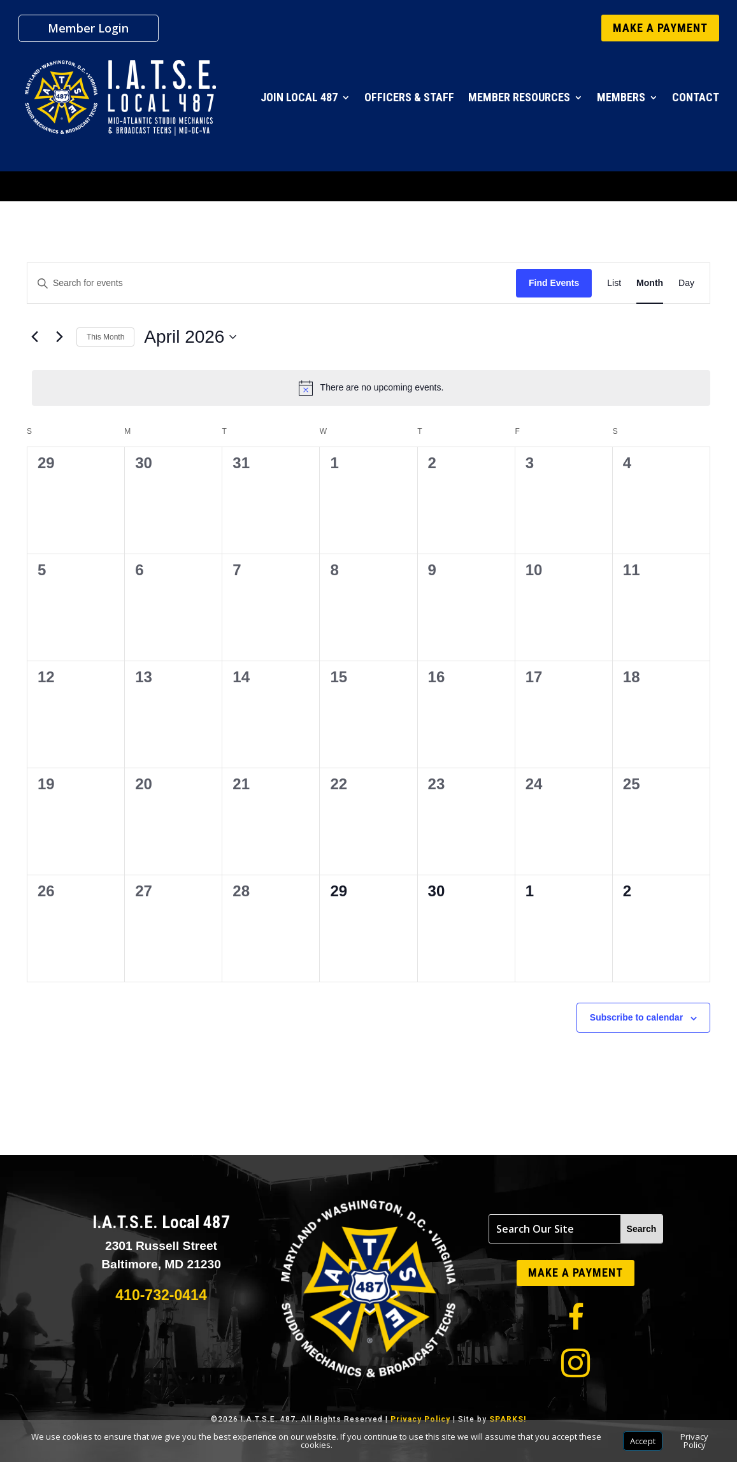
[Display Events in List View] (614, 283)
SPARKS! (507, 1419)
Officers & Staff (409, 97)
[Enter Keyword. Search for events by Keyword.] (271, 283)
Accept (642, 1441)
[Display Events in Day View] (686, 283)
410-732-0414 (160, 1295)
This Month (105, 337)
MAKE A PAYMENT (660, 27)
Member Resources (519, 97)
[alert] (371, 388)
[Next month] (59, 337)
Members (621, 97)
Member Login (88, 30)
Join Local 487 (299, 97)
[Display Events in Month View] (649, 283)
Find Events (554, 283)
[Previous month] (34, 337)
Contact (695, 97)
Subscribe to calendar (636, 1017)
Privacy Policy (420, 1419)
